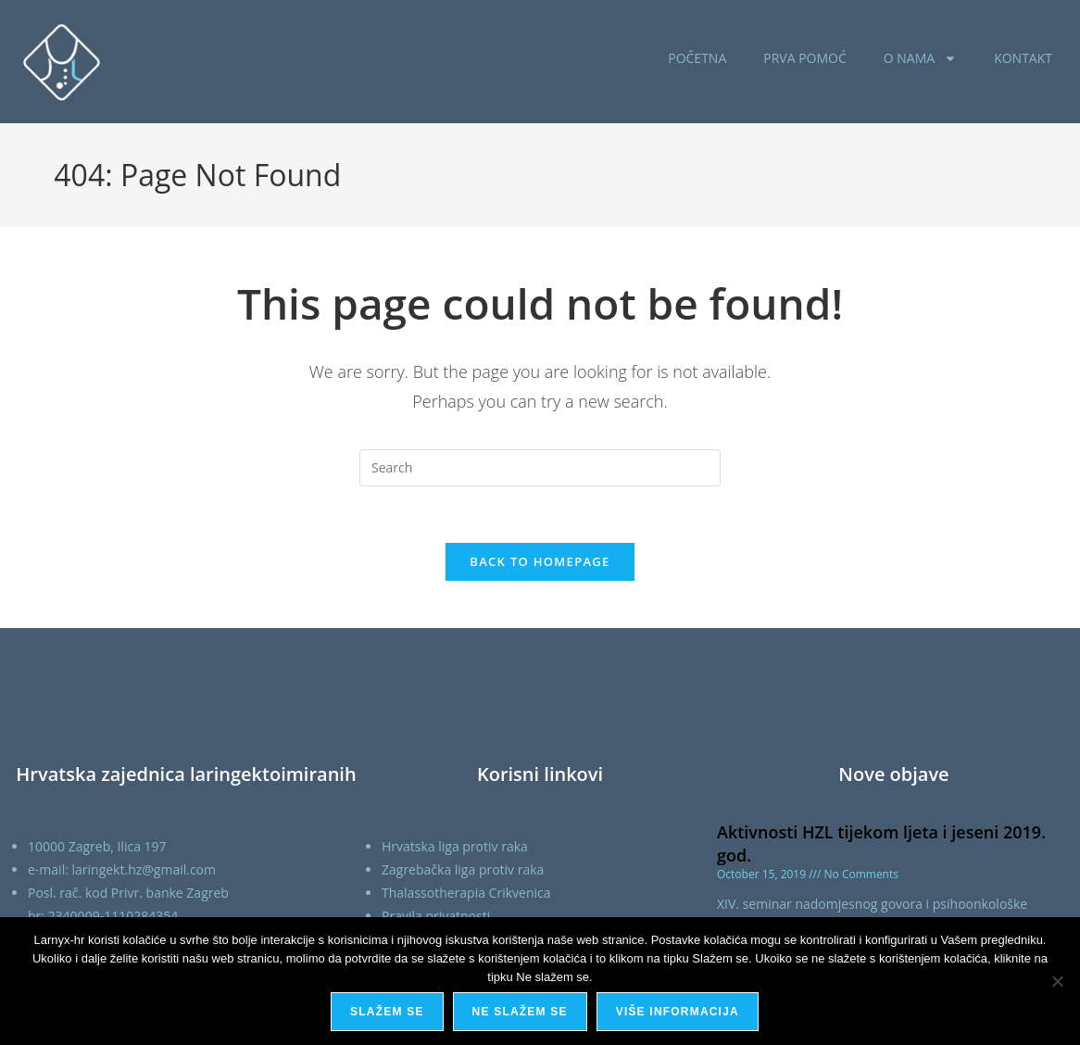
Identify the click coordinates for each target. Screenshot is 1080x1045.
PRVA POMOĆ (805, 58)
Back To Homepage (539, 561)
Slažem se (386, 1011)
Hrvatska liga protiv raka (455, 846)
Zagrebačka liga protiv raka (463, 869)
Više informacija (677, 1011)
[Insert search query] (540, 467)
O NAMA (920, 58)
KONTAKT (1023, 58)
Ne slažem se (520, 1011)
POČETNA (697, 58)
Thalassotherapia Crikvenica (466, 892)
